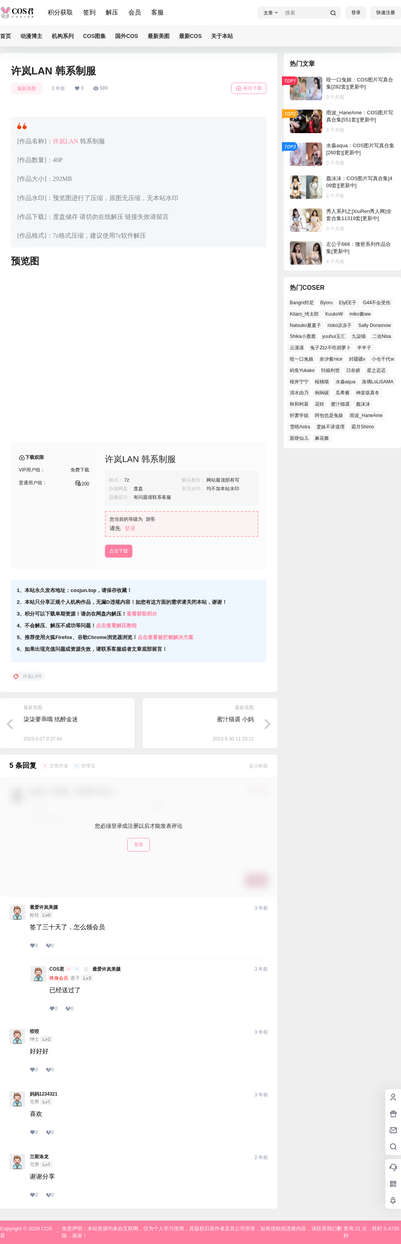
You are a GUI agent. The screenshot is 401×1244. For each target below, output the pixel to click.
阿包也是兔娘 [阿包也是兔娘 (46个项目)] (329, 415)
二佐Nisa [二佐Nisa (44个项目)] (381, 336)
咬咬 (34, 1031)
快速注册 (385, 12)
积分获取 (60, 12)
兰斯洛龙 (39, 1156)
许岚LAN (65, 141)
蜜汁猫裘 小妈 (235, 719)
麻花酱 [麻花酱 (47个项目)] (322, 438)
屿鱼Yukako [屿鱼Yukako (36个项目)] (302, 370)
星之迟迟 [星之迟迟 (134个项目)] (376, 370)
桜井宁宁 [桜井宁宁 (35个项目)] (299, 382)
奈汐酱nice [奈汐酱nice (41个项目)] (331, 359)
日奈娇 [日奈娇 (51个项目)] (353, 370)
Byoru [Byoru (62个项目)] (326, 302)
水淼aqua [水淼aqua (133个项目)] (346, 382)
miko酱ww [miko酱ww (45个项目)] (360, 314)
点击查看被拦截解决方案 (165, 637)
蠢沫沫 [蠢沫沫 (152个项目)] (363, 404)
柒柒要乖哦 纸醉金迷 (50, 719)
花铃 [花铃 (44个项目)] (319, 404)
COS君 (56, 969)
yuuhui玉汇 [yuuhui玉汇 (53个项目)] (333, 336)
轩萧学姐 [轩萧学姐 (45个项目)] (299, 415)
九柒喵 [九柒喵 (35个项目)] (359, 336)
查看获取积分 (141, 614)
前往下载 (249, 88)
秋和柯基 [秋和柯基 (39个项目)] (299, 404)
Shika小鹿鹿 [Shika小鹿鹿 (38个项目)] (303, 336)
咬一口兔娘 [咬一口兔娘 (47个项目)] (301, 359)
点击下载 (118, 551)
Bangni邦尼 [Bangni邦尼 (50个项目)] (302, 302)
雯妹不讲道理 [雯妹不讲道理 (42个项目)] (330, 427)
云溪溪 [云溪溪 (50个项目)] (297, 347)
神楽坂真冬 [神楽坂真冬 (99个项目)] (367, 392)
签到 (89, 12)
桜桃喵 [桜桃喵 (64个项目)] (322, 382)
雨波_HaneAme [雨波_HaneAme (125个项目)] (366, 415)
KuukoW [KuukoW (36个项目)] (334, 314)
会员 (134, 12)
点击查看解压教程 (116, 625)
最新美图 (26, 88)
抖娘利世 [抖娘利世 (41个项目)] (330, 370)
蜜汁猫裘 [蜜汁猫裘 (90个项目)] (340, 404)
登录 (356, 12)
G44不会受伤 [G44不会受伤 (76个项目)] (377, 302)
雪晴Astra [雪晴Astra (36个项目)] (300, 427)
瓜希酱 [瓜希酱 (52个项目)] (343, 392)
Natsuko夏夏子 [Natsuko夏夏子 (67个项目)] (305, 325)
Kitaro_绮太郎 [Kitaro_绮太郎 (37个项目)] (304, 314)
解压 (112, 12)
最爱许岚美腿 (44, 907)
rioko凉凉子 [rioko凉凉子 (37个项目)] (339, 325)
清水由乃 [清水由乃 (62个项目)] (299, 392)
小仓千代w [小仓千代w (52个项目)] (383, 359)
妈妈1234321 (44, 1094)
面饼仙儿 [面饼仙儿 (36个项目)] (299, 438)
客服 (157, 12)
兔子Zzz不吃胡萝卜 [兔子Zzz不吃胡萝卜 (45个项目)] (330, 347)
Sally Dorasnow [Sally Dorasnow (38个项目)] (374, 325)
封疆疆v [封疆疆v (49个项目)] (357, 359)
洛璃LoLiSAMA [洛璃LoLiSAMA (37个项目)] (378, 382)
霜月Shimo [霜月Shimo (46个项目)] (362, 427)
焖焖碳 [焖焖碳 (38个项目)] (322, 392)
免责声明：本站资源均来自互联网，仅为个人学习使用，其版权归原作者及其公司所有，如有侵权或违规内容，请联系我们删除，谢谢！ (202, 1232)
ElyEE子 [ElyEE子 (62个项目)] (348, 302)
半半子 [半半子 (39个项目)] (364, 347)
